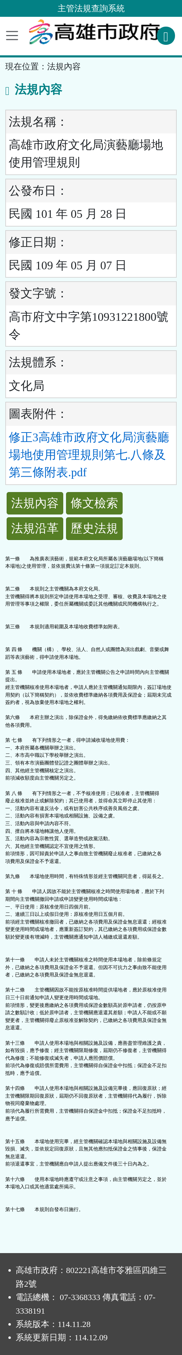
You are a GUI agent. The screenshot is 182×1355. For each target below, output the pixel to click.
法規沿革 (35, 528)
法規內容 (35, 503)
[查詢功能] (166, 36)
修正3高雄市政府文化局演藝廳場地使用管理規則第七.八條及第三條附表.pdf (89, 455)
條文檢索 (94, 503)
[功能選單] (12, 35)
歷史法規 (94, 528)
